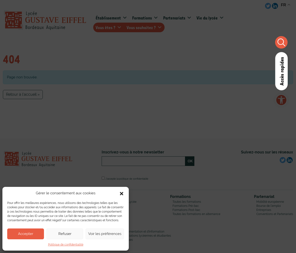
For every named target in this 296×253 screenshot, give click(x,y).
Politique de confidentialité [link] (65, 244)
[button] (121, 193)
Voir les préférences (104, 234)
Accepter (25, 234)
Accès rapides (281, 71)
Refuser (64, 234)
